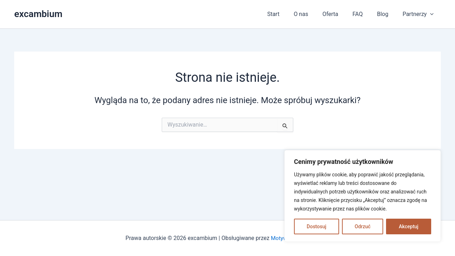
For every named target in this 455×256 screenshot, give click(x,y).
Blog (386, 14)
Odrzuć (363, 226)
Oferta (340, 14)
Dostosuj (316, 226)
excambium (38, 14)
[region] (362, 196)
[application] (431, 14)
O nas (313, 14)
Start (289, 14)
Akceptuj (408, 226)
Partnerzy (419, 14)
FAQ (365, 14)
